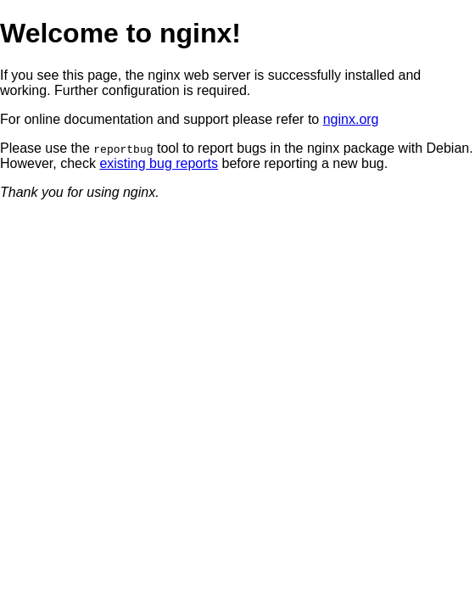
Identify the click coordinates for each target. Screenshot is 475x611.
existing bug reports (158, 163)
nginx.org (351, 119)
